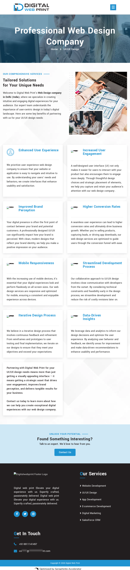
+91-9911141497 (28, 542)
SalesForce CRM (91, 518)
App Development (91, 497)
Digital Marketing (91, 511)
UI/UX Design (89, 491)
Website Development (94, 484)
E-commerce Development (96, 504)
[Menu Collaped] (113, 7)
